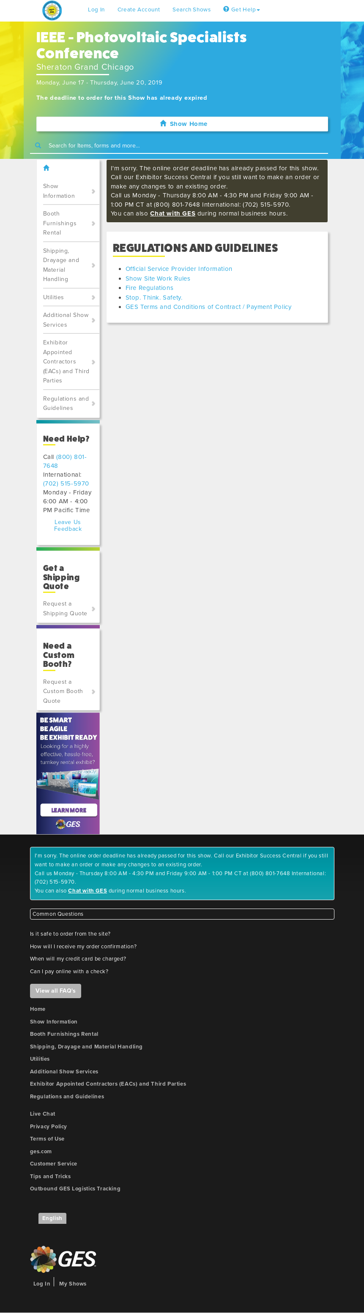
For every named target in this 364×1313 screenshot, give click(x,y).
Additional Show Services (66, 319)
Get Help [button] (241, 9)
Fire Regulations (150, 288)
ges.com (41, 1151)
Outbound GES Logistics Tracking (75, 1188)
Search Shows (191, 9)
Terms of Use (47, 1139)
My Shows (73, 1283)
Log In (96, 9)
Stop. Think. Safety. (154, 297)
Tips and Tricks (50, 1176)
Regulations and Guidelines (66, 403)
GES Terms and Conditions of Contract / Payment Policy (209, 307)
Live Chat (42, 1114)
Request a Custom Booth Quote (63, 691)
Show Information (59, 191)
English (52, 1218)
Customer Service (54, 1163)
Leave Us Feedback (68, 525)
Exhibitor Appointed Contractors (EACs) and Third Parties (66, 361)
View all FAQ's (56, 990)
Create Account (139, 9)
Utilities (53, 297)
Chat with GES (172, 213)
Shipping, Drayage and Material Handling (61, 265)
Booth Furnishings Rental (60, 223)
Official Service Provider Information (179, 269)
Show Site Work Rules (158, 278)
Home (38, 1009)
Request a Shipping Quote (65, 608)
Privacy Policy (48, 1126)
